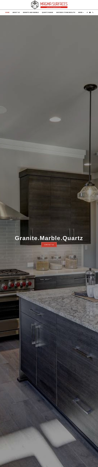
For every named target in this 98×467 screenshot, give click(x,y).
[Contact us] (49, 244)
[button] (87, 12)
